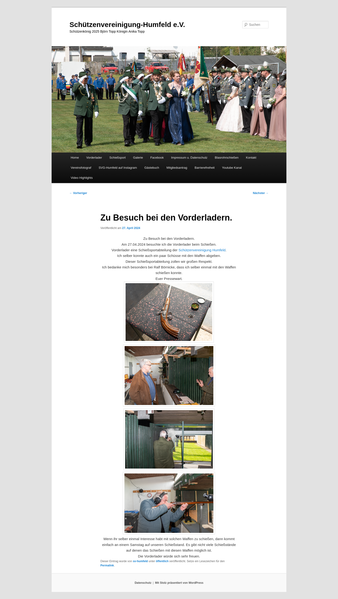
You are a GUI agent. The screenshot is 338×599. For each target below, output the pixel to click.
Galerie (138, 157)
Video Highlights (82, 177)
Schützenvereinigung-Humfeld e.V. (127, 24)
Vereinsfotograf (81, 167)
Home (75, 157)
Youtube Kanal (232, 167)
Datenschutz (143, 582)
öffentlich (162, 561)
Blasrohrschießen (226, 157)
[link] (201, 250)
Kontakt (251, 157)
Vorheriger (78, 193)
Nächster (261, 193)
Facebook (157, 157)
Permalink (107, 565)
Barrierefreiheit (205, 167)
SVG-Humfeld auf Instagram (118, 167)
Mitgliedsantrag (176, 167)
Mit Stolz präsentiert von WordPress (179, 582)
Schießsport (117, 157)
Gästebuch (151, 167)
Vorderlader (94, 157)
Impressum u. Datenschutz (189, 157)
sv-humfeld (140, 561)
